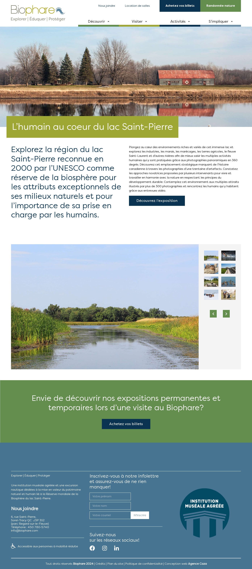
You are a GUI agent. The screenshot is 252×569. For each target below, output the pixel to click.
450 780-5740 (38, 527)
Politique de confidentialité (144, 563)
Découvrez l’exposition (156, 211)
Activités (177, 21)
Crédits (100, 563)
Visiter (137, 21)
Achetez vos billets (126, 434)
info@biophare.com (24, 530)
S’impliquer (218, 21)
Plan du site (115, 563)
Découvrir (96, 21)
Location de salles (137, 5)
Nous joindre (106, 5)
